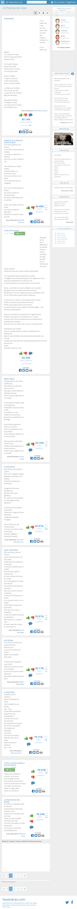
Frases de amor (61, 241)
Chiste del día (64, 150)
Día (57, 12)
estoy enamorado (11, 230)
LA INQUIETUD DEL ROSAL (12, 801)
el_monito (13, 767)
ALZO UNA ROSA (11, 550)
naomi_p (70, 122)
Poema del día (64, 197)
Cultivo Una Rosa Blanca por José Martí (14, 764)
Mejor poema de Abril (62, 73)
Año (57, 15)
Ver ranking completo (63, 47)
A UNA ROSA (9, 467)
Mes (68, 12)
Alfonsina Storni (16, 753)
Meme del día (64, 129)
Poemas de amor (62, 237)
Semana (62, 12)
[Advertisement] (21, 35)
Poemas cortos (61, 235)
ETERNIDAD (9, 18)
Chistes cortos (61, 233)
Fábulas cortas (61, 243)
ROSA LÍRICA (9, 379)
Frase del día (64, 183)
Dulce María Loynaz (40, 111)
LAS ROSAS (8, 640)
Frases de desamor (62, 239)
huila (12, 233)
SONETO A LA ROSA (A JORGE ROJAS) (13, 141)
